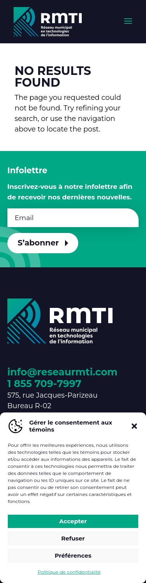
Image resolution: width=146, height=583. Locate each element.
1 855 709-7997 (44, 383)
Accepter (73, 521)
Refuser (73, 538)
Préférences (73, 555)
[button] (134, 426)
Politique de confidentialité (68, 572)
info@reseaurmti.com (62, 372)
